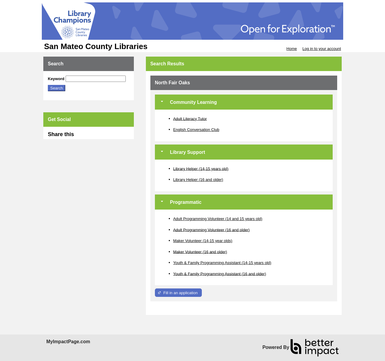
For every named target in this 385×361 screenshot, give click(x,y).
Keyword (56, 78)
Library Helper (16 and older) (198, 179)
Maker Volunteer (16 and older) (200, 251)
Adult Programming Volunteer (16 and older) (211, 229)
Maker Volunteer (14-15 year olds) (203, 240)
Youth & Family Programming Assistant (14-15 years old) (222, 262)
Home (291, 48)
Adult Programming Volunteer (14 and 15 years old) (217, 218)
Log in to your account (322, 48)
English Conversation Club (196, 129)
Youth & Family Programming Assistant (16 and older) (219, 273)
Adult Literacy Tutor (190, 118)
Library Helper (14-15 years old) (201, 168)
